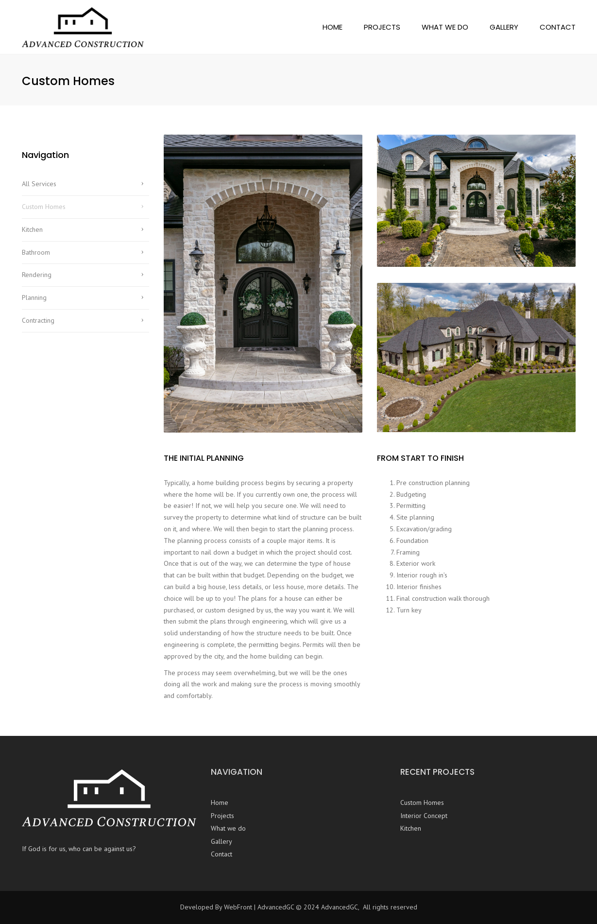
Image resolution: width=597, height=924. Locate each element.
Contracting (38, 320)
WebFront (238, 907)
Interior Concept (423, 815)
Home (332, 27)
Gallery (504, 27)
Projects (382, 27)
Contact (558, 27)
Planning (34, 297)
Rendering (36, 274)
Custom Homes (44, 206)
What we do (445, 27)
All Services (39, 183)
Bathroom (36, 252)
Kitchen (32, 229)
